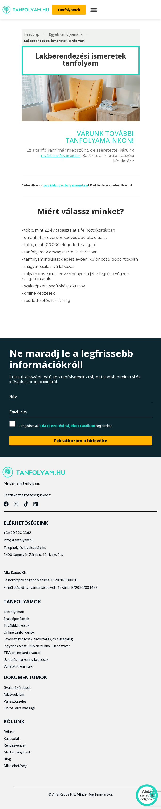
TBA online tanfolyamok (22, 652)
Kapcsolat (11, 738)
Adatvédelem (14, 694)
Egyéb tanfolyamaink (65, 34)
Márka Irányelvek (17, 752)
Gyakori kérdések (17, 687)
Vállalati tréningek (18, 666)
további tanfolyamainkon (60, 155)
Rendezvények (15, 745)
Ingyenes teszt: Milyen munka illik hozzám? (37, 646)
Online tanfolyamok (19, 632)
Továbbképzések (16, 625)
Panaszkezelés (15, 701)
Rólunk (9, 731)
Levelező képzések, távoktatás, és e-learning (38, 639)
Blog (7, 759)
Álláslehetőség (15, 765)
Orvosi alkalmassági (19, 708)
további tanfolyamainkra (65, 185)
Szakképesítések (16, 618)
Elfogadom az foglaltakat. (65, 426)
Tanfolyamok (14, 612)
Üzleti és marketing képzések (26, 659)
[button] (93, 9)
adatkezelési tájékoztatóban (67, 425)
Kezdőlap (31, 34)
